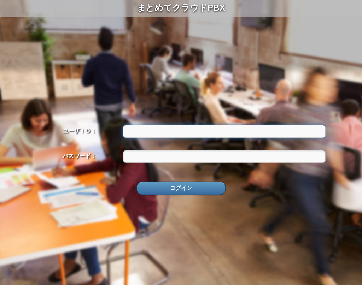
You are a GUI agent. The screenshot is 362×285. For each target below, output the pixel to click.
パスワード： (80, 156)
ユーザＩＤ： (80, 130)
